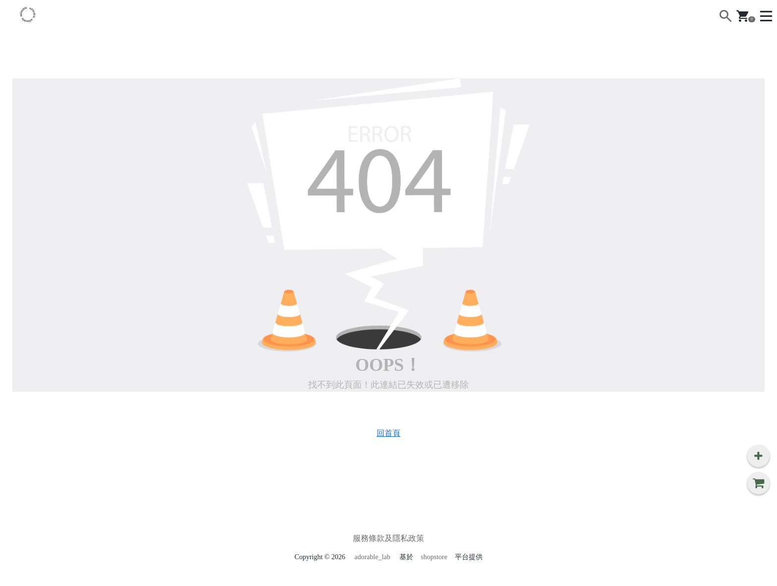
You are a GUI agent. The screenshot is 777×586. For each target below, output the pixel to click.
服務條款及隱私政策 (388, 538)
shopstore (434, 557)
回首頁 (388, 433)
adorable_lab (372, 557)
